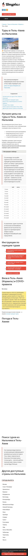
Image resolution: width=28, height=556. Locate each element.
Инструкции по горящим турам (10, 99)
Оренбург (5, 514)
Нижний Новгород (7, 507)
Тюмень (5, 524)
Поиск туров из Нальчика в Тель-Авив (12, 106)
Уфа (4, 527)
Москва (5, 484)
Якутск (4, 540)
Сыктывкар (6, 522)
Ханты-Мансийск (7, 529)
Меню (6, 18)
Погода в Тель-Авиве (8, 105)
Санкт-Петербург (7, 486)
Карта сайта (10, 552)
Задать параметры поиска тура (14, 554)
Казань (4, 502)
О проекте (4, 552)
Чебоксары (6, 532)
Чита (4, 537)
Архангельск (6, 489)
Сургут (4, 519)
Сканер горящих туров (9, 14)
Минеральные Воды (8, 504)
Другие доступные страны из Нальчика (13, 108)
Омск (4, 512)
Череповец (6, 534)
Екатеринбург (6, 499)
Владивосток (6, 494)
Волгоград (5, 497)
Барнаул (5, 492)
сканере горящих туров (12, 314)
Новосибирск (6, 509)
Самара (5, 517)
